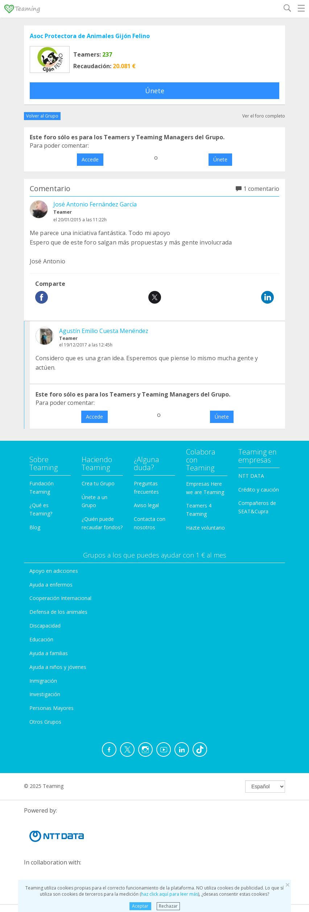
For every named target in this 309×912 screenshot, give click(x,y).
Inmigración (43, 680)
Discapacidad (45, 625)
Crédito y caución (258, 489)
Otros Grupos (45, 721)
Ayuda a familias (48, 653)
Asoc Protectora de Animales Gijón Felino (90, 36)
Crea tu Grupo (98, 483)
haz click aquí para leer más (169, 894)
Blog (34, 527)
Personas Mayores (51, 707)
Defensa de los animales (58, 611)
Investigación (44, 694)
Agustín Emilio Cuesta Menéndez (103, 331)
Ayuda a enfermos (51, 584)
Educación (41, 639)
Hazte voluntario (205, 527)
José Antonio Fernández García (95, 204)
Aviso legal (146, 505)
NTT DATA (251, 475)
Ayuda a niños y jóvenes (57, 667)
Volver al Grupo (42, 116)
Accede (90, 159)
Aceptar (140, 906)
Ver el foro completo (263, 116)
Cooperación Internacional (60, 598)
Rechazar (168, 906)
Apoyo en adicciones (53, 570)
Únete (154, 90)
